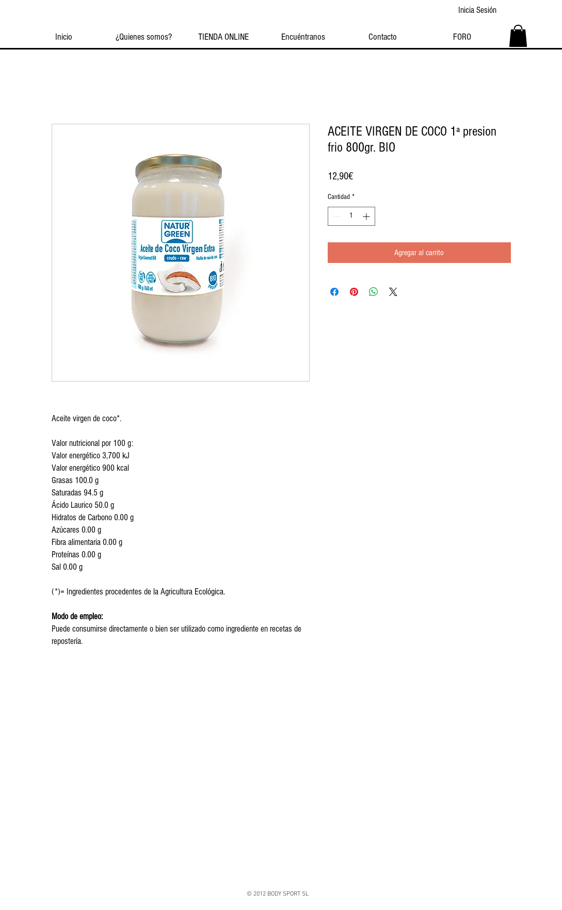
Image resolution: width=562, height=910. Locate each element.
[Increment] (367, 216)
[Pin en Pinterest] (354, 292)
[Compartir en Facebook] (334, 292)
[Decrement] (335, 216)
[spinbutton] (351, 216)
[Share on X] (393, 292)
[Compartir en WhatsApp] (373, 292)
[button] (518, 36)
